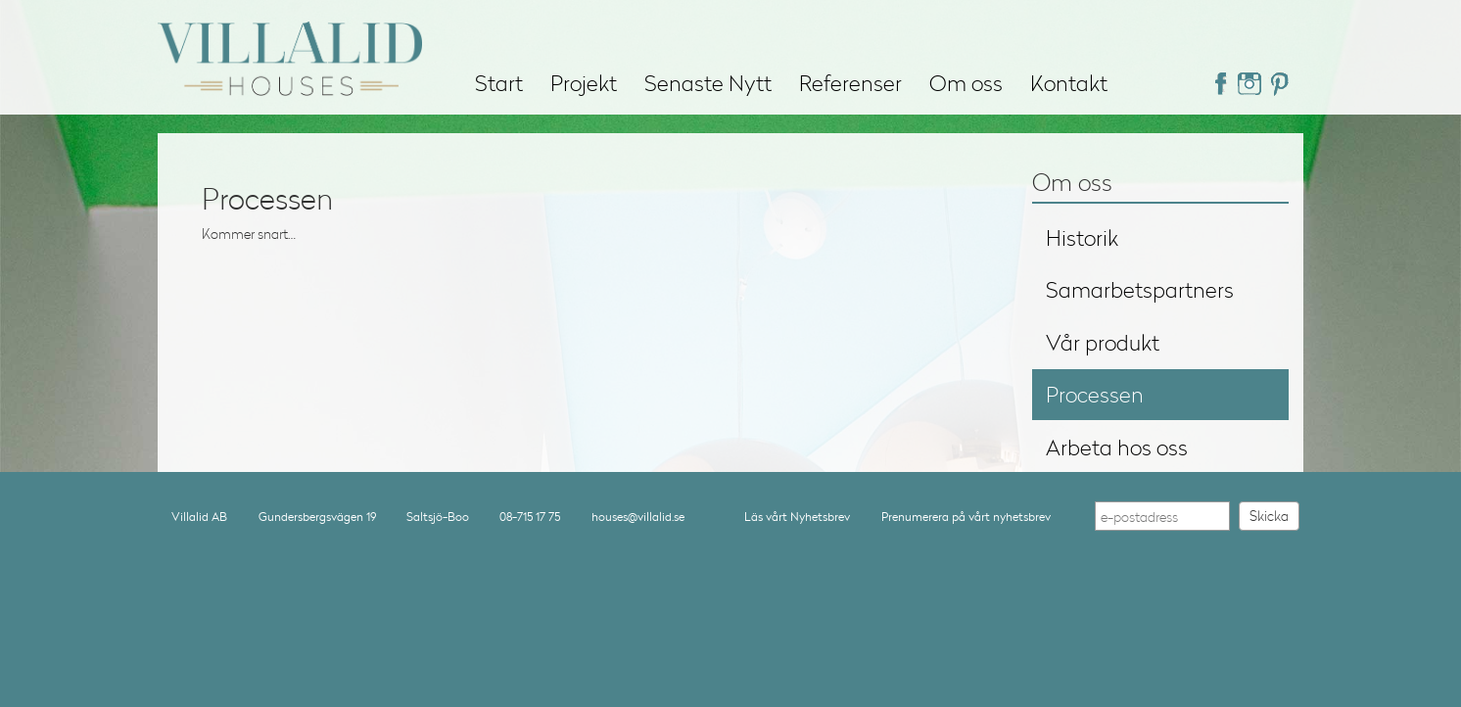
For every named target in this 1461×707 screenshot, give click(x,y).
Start (499, 83)
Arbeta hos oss (1117, 447)
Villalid (290, 48)
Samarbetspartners (1140, 289)
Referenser (850, 83)
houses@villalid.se (637, 516)
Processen (1095, 394)
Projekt (583, 83)
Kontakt (1069, 83)
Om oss (966, 83)
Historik (1082, 237)
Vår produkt (1102, 342)
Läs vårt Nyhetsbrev (797, 516)
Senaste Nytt (708, 83)
